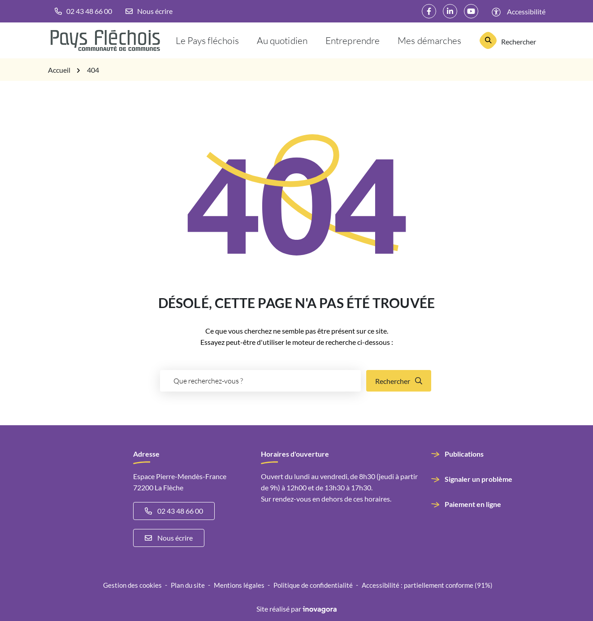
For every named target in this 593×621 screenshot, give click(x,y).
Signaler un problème (478, 479)
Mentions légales (239, 585)
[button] (83, 11)
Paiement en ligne (473, 504)
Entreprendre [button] (352, 40)
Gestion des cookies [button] (132, 585)
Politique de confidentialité (313, 585)
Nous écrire (169, 537)
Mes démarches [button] (429, 40)
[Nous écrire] (149, 11)
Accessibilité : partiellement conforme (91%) (427, 585)
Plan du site (188, 585)
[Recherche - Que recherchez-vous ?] (260, 381)
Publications (464, 453)
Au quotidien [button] (282, 40)
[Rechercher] (508, 40)
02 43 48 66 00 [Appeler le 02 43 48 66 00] (174, 510)
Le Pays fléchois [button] (207, 40)
